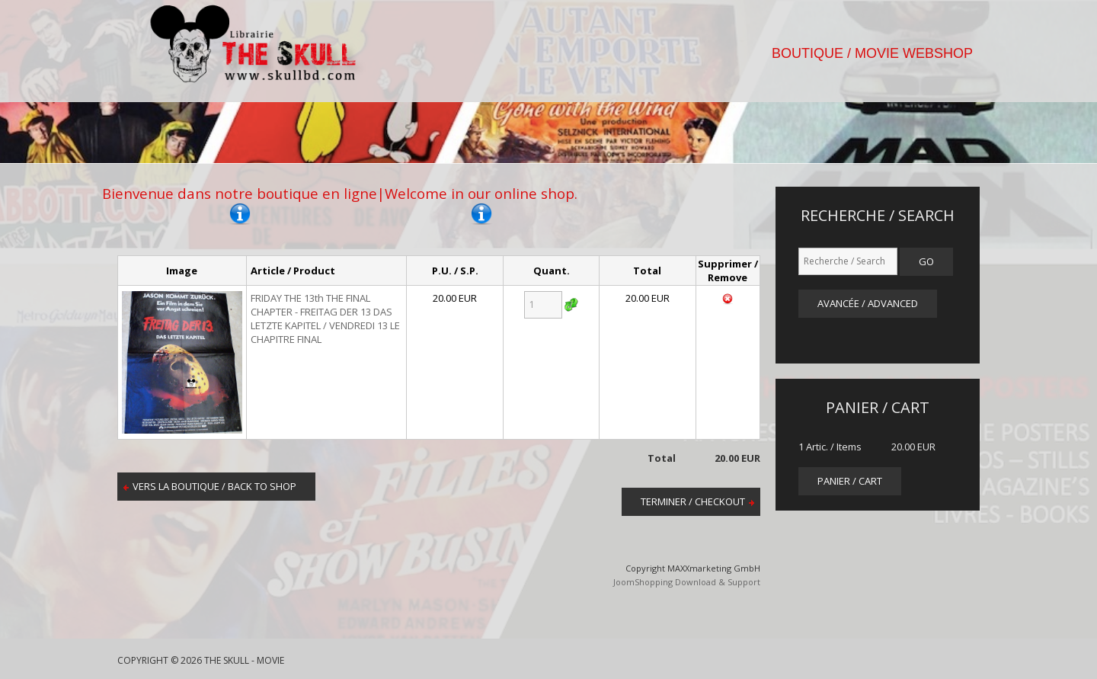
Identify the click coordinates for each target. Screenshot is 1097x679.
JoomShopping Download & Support (686, 582)
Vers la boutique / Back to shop (214, 486)
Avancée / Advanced (867, 303)
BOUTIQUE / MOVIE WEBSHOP (872, 53)
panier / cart (849, 481)
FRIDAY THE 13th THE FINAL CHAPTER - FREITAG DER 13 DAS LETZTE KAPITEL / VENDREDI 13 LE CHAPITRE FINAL (325, 318)
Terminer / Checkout (693, 501)
